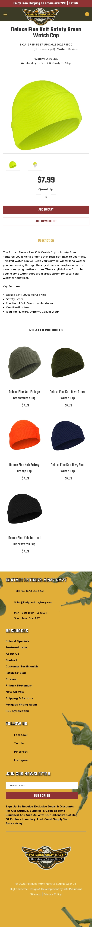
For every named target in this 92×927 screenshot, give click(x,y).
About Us (12, 653)
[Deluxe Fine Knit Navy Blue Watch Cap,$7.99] (68, 434)
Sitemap (11, 679)
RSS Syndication (17, 711)
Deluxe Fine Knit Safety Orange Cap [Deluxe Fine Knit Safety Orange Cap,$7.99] (24, 468)
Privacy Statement (19, 685)
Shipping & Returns (19, 698)
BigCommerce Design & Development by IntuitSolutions (46, 889)
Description (46, 241)
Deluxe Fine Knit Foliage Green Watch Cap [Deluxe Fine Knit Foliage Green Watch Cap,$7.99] (24, 395)
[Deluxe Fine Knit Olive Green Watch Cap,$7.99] (68, 361)
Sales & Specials (17, 641)
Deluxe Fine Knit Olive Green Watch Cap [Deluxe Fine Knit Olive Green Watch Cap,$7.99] (67, 395)
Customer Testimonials (22, 666)
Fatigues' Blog (16, 672)
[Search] (75, 14)
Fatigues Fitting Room (21, 704)
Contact (11, 660)
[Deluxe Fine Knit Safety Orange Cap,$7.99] (24, 434)
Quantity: (46, 189)
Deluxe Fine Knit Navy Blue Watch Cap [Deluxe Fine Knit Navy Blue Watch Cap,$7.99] (68, 468)
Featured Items (17, 647)
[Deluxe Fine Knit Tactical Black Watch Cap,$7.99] (24, 507)
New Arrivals (15, 692)
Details (73, 3)
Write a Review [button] (67, 49)
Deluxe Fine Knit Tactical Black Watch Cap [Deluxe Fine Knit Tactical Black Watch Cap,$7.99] (24, 541)
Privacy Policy (52, 894)
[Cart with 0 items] (83, 14)
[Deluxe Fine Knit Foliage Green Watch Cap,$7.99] (24, 361)
